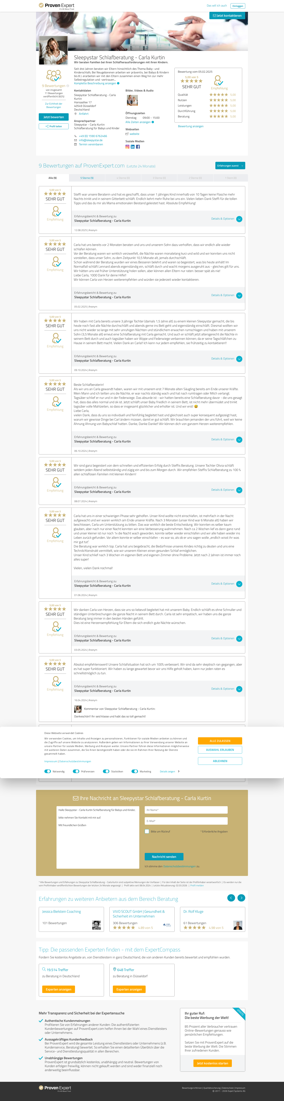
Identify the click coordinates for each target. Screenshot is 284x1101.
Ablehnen (220, 1084)
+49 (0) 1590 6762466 (93, 136)
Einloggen (238, 6)
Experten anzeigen (58, 989)
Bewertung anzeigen (191, 126)
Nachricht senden (164, 856)
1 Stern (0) (231, 178)
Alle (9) (53, 178)
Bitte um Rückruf (160, 831)
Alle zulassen (220, 1063)
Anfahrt (84, 114)
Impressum (50, 1084)
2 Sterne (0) (195, 178)
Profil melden (197, 885)
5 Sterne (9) (86, 178)
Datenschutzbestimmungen (75, 1084)
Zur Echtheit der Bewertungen (53, 105)
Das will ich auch (217, 5)
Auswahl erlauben (220, 1072)
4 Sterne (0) (123, 178)
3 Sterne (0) (159, 178)
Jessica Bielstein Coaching (61, 911)
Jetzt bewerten (54, 117)
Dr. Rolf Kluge (193, 911)
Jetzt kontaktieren (227, 15)
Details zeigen (167, 1094)
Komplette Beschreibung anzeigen (96, 83)
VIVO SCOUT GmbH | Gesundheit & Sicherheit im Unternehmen (139, 914)
